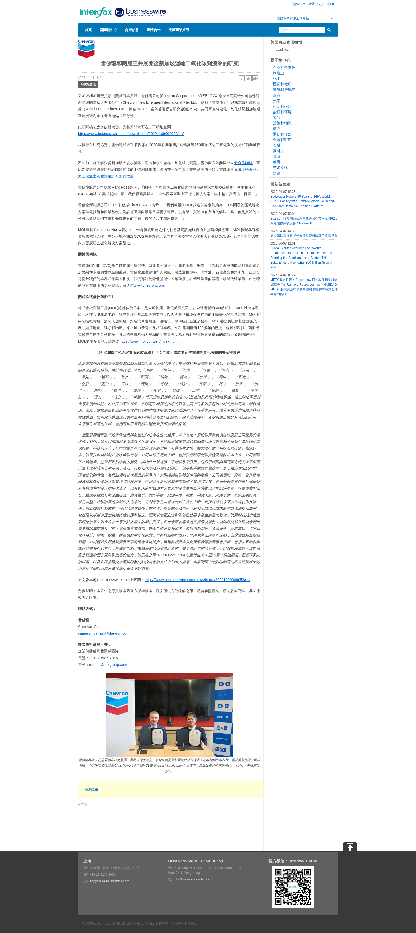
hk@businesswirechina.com (194, 879)
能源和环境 (282, 112)
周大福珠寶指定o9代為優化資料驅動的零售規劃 (303, 236)
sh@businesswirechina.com (109, 881)
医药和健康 (282, 84)
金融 (276, 145)
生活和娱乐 (282, 106)
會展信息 (132, 29)
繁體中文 (314, 4)
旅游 (276, 95)
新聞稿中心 (108, 29)
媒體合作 (154, 29)
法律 (276, 173)
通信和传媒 (282, 134)
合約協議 (91, 789)
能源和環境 (88, 84)
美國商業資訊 (178, 29)
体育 (276, 156)
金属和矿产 (282, 140)
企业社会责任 (284, 67)
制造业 (278, 73)
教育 (276, 162)
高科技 (278, 151)
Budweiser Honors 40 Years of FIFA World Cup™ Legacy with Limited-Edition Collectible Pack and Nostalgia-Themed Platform (302, 201)
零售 (276, 117)
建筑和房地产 (284, 90)
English (329, 4)
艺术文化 (280, 167)
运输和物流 (282, 123)
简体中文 (299, 4)
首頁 (88, 29)
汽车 (276, 101)
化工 (276, 78)
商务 (276, 129)
